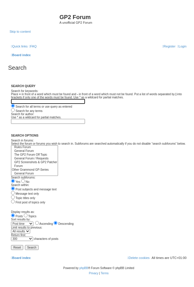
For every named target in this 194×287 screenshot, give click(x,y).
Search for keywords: (24, 91)
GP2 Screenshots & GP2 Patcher (34, 162)
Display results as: (23, 212)
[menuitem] (33, 46)
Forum (34, 166)
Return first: (18, 235)
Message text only (25, 193)
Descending (64, 223)
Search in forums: (22, 140)
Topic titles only (23, 198)
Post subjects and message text (34, 189)
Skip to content (20, 31)
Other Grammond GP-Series (34, 170)
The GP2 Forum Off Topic (34, 155)
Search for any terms (27, 111)
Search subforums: (23, 177)
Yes (15, 181)
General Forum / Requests (34, 159)
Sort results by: (20, 219)
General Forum (34, 151)
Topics (30, 216)
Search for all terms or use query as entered (41, 106)
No (25, 181)
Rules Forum (34, 147)
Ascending (44, 223)
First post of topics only (28, 202)
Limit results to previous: (26, 227)
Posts (17, 216)
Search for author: (22, 114)
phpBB (83, 268)
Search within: (20, 185)
